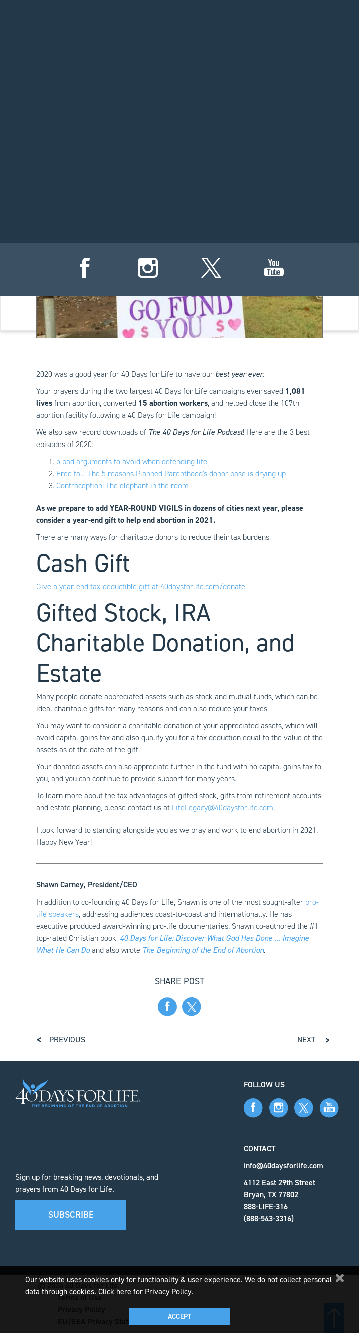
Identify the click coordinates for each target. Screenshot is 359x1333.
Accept (179, 1316)
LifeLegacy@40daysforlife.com (222, 807)
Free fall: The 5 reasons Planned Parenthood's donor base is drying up (171, 473)
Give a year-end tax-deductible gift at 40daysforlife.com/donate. (141, 586)
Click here (114, 1291)
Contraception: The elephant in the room (122, 485)
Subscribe (71, 1215)
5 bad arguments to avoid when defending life (131, 461)
